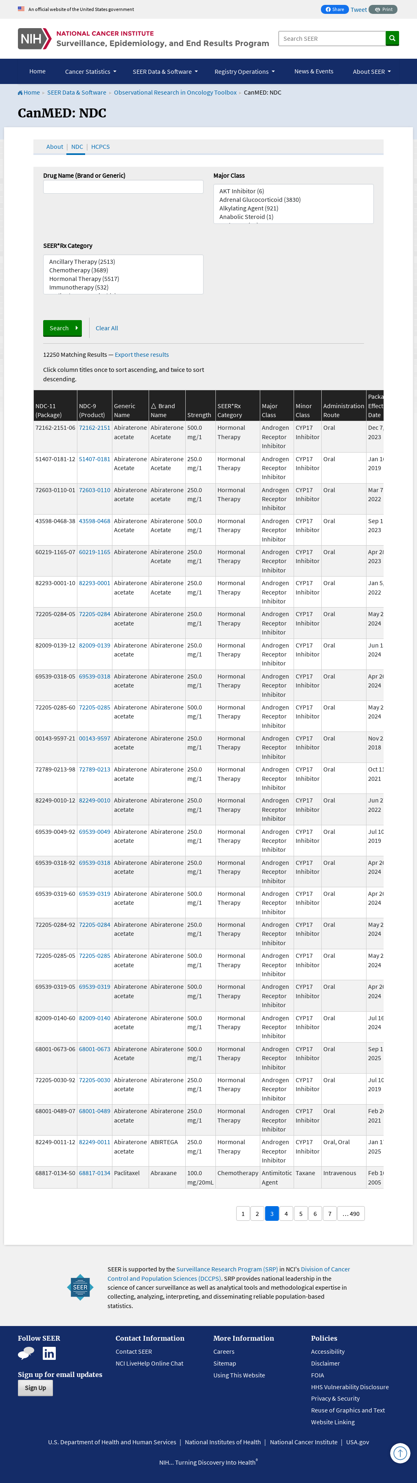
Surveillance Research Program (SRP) (227, 1269)
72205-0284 (94, 614)
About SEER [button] (369, 71)
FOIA (317, 1375)
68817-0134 (94, 1173)
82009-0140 (94, 1018)
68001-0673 (94, 1049)
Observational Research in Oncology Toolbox (175, 92)
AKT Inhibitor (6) (294, 191)
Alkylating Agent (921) (294, 208)
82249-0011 (94, 1142)
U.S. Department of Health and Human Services (112, 1442)
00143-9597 (94, 738)
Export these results (142, 354)
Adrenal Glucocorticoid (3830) (294, 199)
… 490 (351, 1213)
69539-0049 (94, 831)
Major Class (229, 175)
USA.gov (357, 1442)
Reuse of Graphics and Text (348, 1410)
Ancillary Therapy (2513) (123, 261)
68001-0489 (94, 1111)
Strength (199, 415)
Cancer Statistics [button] (88, 71)
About (54, 146)
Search (59, 328)
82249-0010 (94, 800)
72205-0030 (94, 1080)
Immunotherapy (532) (123, 287)
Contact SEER (134, 1351)
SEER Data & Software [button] (163, 71)
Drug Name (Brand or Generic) (84, 175)
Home (37, 71)
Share (337, 10)
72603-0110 (94, 490)
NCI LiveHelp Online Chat (149, 1363)
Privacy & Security (335, 1398)
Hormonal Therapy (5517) (123, 278)
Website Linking (333, 1422)
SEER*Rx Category (67, 245)
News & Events (314, 71)
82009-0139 (94, 645)
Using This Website (239, 1375)
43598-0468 (94, 521)
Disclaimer (325, 1363)
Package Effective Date (379, 405)
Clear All (107, 328)
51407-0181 (94, 459)
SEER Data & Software (76, 92)
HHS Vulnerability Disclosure (350, 1387)
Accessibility (328, 1351)
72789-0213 (94, 769)
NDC (77, 146)
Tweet (359, 9)
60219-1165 (94, 552)
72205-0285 (94, 707)
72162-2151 (94, 427)
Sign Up (35, 1388)
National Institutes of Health (223, 1442)
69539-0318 (94, 676)
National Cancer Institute (304, 1442)
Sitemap (224, 1363)
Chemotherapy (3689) (123, 270)
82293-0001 (94, 583)
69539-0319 (94, 893)
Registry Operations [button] (242, 71)
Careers (224, 1351)
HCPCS (100, 146)
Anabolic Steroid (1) (294, 216)
